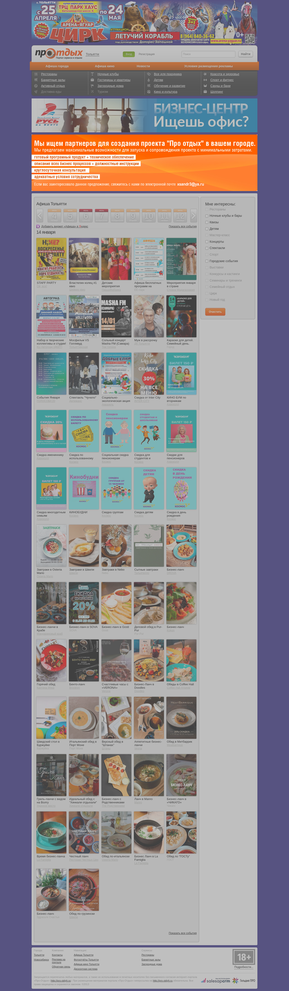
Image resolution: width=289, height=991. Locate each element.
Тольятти (92, 54)
